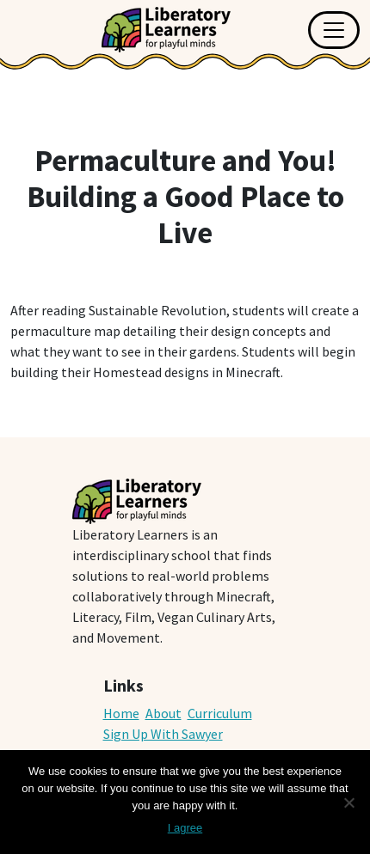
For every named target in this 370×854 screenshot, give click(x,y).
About (163, 713)
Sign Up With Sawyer (163, 733)
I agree (185, 827)
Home (121, 713)
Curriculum (220, 713)
